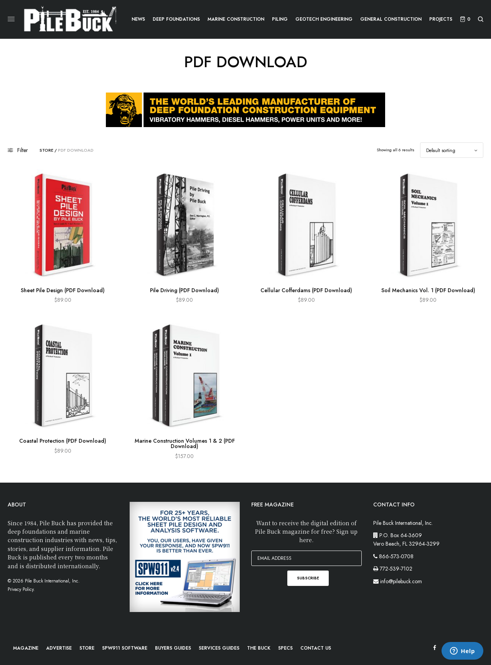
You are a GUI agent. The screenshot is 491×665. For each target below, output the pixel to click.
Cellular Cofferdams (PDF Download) (306, 290)
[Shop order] (451, 150)
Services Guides (219, 648)
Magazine (25, 648)
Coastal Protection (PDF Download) (62, 441)
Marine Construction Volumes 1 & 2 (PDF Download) (185, 443)
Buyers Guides (173, 648)
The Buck (258, 648)
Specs (285, 648)
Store (46, 150)
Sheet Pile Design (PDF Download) (63, 290)
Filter (18, 150)
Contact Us (315, 648)
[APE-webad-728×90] (245, 109)
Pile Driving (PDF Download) (184, 290)
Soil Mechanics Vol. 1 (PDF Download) (428, 290)
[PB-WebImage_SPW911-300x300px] (185, 556)
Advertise (59, 648)
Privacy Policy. (21, 589)
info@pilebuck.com (401, 581)
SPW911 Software (124, 648)
